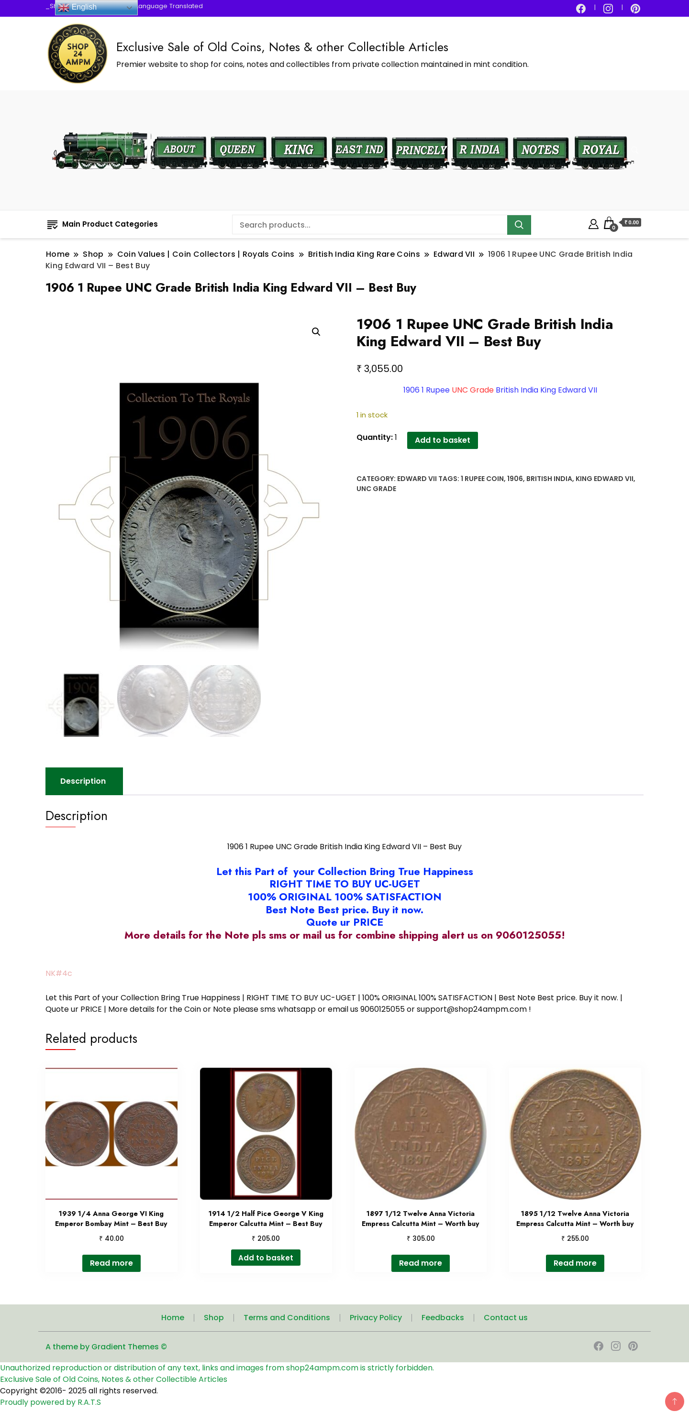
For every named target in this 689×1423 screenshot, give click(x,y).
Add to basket (442, 440)
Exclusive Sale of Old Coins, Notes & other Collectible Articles (282, 47)
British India (549, 478)
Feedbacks (443, 1318)
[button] (316, 331)
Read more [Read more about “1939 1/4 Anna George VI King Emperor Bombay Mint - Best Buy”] (111, 1263)
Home (172, 1318)
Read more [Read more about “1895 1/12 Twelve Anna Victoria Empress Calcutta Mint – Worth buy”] (575, 1263)
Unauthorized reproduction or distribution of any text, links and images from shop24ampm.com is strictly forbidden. (217, 1368)
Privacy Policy (376, 1318)
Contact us (506, 1318)
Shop (214, 1318)
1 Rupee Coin (482, 478)
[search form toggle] (635, 150)
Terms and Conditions (287, 1318)
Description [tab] (83, 781)
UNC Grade (376, 488)
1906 (515, 478)
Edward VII (417, 478)
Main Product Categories (102, 224)
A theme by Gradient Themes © (106, 1347)
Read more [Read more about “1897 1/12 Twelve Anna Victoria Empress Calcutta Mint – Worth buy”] (420, 1263)
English (77, 7)
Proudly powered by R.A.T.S (50, 1402)
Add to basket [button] (265, 1258)
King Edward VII (604, 478)
